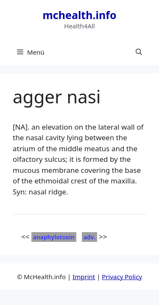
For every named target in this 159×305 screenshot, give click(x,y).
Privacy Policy (122, 276)
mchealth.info (79, 15)
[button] (139, 52)
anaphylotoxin (54, 237)
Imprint (84, 276)
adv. (89, 237)
